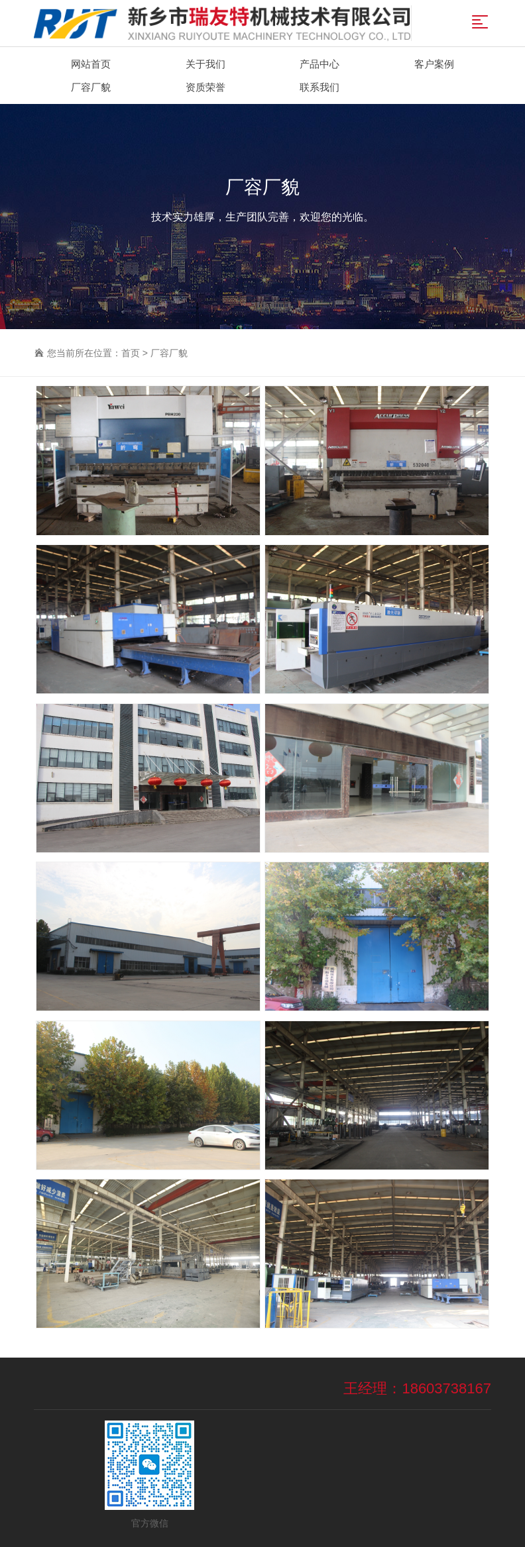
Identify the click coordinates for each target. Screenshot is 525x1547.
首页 (130, 353)
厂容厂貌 (169, 353)
